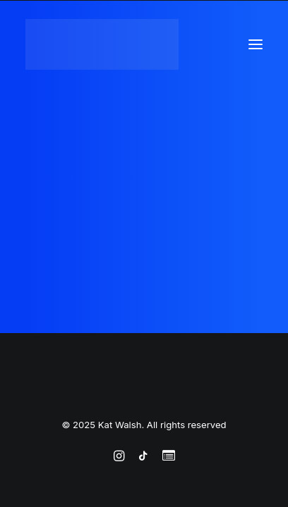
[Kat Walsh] (102, 44)
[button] (255, 44)
